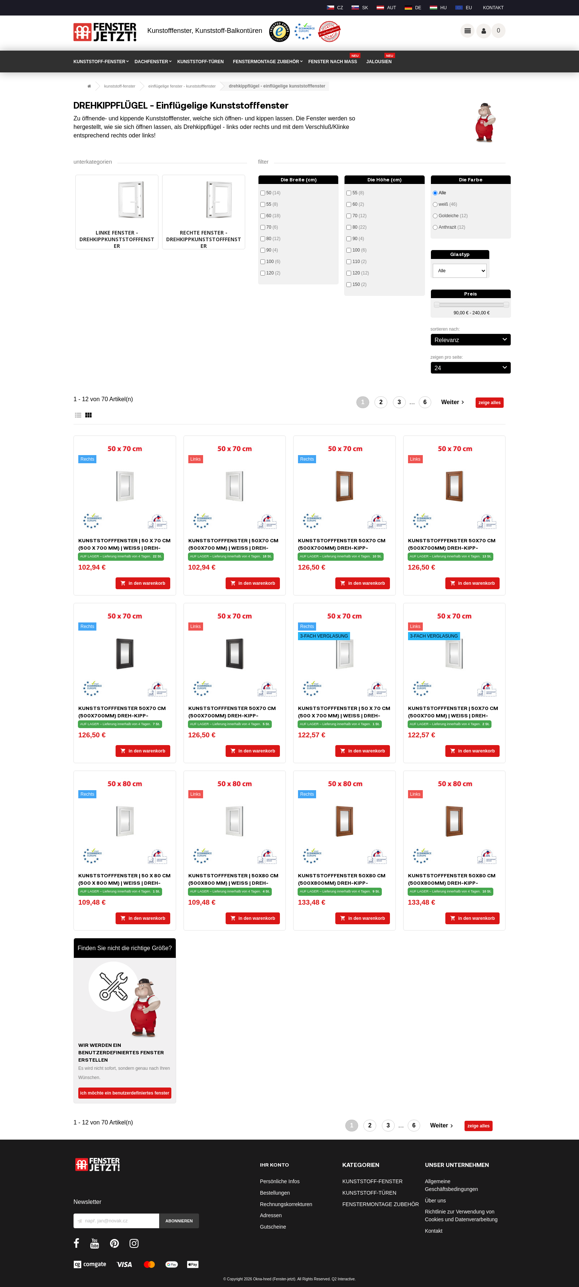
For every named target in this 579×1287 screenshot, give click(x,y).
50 (273, 192)
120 (273, 273)
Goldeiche (453, 215)
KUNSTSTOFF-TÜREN (200, 61)
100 (273, 261)
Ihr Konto (274, 1164)
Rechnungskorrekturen (286, 1204)
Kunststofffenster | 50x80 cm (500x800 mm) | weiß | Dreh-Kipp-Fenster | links (233, 882)
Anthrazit (452, 227)
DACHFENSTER (151, 61)
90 (272, 250)
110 (360, 261)
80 (273, 238)
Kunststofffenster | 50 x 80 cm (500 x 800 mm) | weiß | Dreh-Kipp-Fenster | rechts (124, 882)
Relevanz (472, 339)
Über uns (435, 1201)
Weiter (453, 402)
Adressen (271, 1215)
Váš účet (483, 31)
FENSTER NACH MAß (334, 59)
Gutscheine (273, 1227)
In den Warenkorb (142, 583)
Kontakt (493, 7)
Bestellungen (275, 1193)
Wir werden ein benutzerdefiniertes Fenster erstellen (121, 1052)
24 (472, 367)
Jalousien (380, 59)
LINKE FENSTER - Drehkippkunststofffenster (116, 239)
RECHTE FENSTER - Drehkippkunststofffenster (203, 239)
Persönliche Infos (279, 1181)
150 (360, 284)
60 (273, 215)
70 (272, 227)
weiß (448, 204)
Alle (442, 192)
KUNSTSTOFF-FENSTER (99, 61)
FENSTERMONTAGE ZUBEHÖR (266, 61)
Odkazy (467, 31)
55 (272, 204)
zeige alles (490, 402)
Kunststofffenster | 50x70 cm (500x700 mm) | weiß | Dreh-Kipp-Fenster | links (233, 547)
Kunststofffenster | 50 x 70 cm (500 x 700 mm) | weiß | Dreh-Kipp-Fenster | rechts (124, 547)
